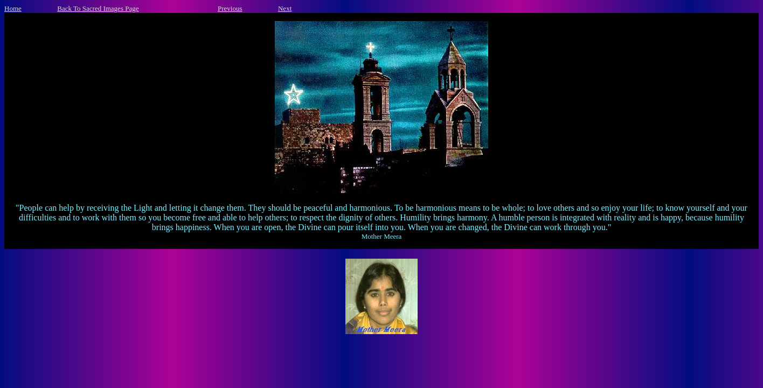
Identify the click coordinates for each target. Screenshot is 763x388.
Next (285, 8)
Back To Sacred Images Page (97, 8)
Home (13, 8)
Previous (230, 8)
